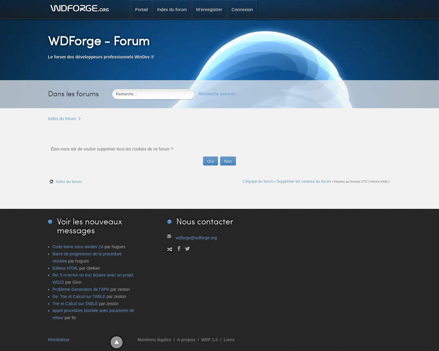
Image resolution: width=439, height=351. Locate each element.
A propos (186, 339)
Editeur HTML (65, 268)
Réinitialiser (58, 339)
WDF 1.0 (209, 339)
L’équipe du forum (258, 181)
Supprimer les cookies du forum (303, 181)
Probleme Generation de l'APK (80, 289)
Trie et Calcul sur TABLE (75, 303)
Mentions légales (154, 339)
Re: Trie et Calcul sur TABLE (79, 296)
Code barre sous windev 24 (77, 246)
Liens (229, 339)
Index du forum (62, 118)
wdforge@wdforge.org (196, 237)
